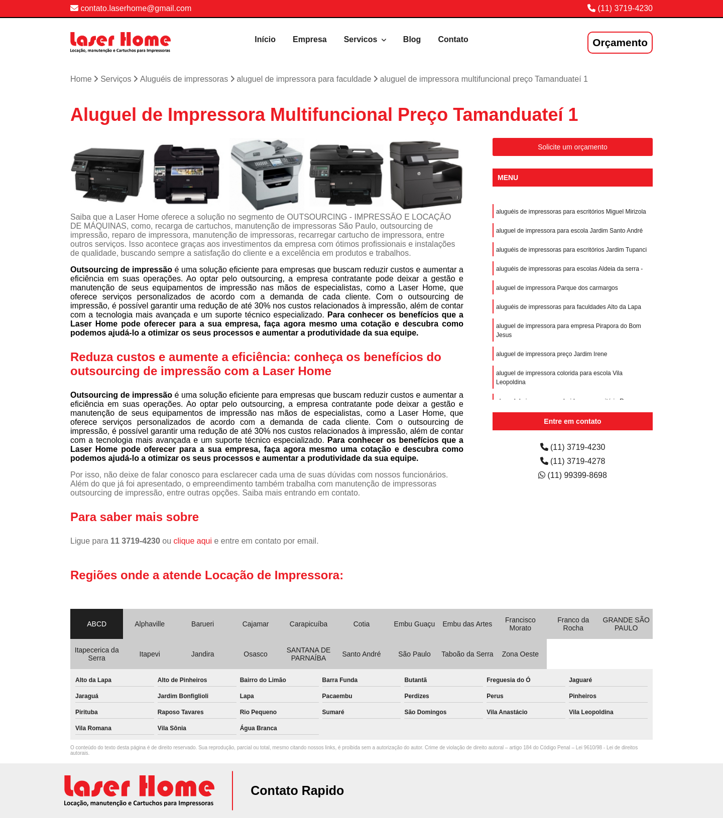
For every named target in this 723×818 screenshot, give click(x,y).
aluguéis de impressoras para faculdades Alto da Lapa (568, 306)
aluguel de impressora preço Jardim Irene (551, 354)
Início (265, 39)
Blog (412, 39)
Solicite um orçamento (573, 147)
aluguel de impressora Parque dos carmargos (557, 287)
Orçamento (620, 42)
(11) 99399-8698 (572, 475)
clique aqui (193, 541)
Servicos (362, 39)
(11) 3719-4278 (573, 461)
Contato (453, 39)
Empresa (310, 39)
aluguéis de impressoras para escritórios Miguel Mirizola (571, 211)
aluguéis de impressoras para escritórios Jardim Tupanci (571, 249)
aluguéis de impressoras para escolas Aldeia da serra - (569, 268)
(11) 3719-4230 (625, 8)
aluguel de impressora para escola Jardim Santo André (569, 230)
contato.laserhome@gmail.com (130, 8)
